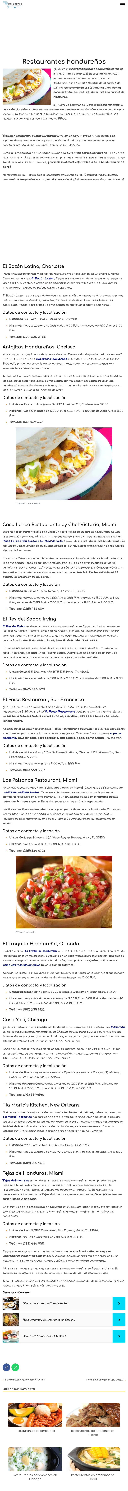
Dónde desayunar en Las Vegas (104, 1379)
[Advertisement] (64, 34)
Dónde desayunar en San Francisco (25, 1379)
